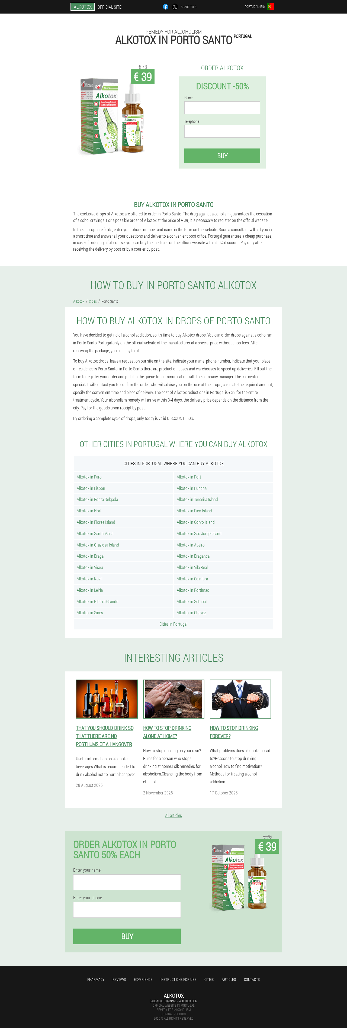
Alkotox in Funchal (192, 488)
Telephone (191, 121)
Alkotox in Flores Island (96, 522)
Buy (222, 155)
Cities (209, 979)
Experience (143, 979)
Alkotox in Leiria (90, 590)
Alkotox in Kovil (89, 578)
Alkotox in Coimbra (192, 578)
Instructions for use (178, 979)
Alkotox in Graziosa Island (98, 545)
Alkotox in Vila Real (192, 567)
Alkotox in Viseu (90, 567)
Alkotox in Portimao (193, 590)
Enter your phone (87, 898)
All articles (173, 815)
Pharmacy (95, 979)
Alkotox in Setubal (192, 601)
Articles (229, 979)
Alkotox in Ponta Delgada (97, 499)
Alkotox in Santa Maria (95, 533)
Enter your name (87, 870)
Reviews (119, 979)
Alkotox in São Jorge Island (199, 533)
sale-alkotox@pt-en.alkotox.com (173, 1001)
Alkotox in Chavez (191, 612)
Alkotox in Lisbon (91, 488)
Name (188, 98)
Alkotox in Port (189, 477)
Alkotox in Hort (89, 510)
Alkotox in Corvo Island (196, 522)
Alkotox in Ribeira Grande (97, 601)
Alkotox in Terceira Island (197, 499)
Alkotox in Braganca (193, 556)
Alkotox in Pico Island (194, 510)
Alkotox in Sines (90, 612)
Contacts (252, 979)
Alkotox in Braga (90, 556)
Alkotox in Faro (89, 477)
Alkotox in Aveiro (191, 545)
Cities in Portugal (173, 624)
